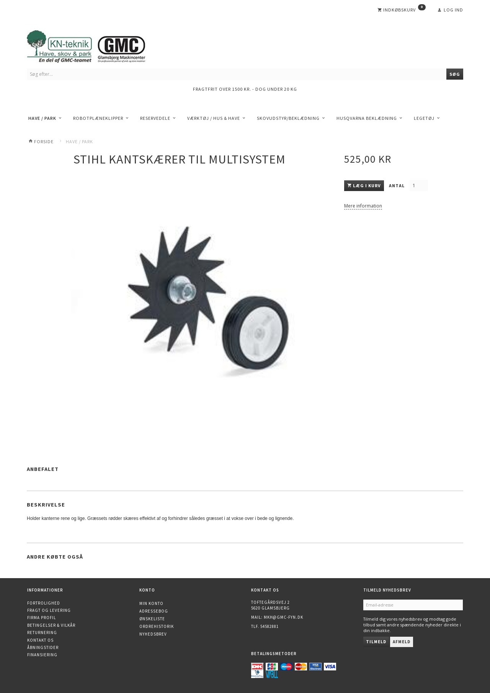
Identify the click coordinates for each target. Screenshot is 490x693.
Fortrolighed (43, 603)
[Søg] (454, 74)
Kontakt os (40, 640)
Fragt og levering (49, 610)
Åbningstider (43, 647)
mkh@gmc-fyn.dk (283, 617)
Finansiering (42, 654)
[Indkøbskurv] (401, 10)
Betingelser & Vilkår (51, 625)
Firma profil (41, 617)
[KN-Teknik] (96, 45)
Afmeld (401, 641)
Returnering (42, 632)
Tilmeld (376, 641)
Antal (397, 185)
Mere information (363, 206)
